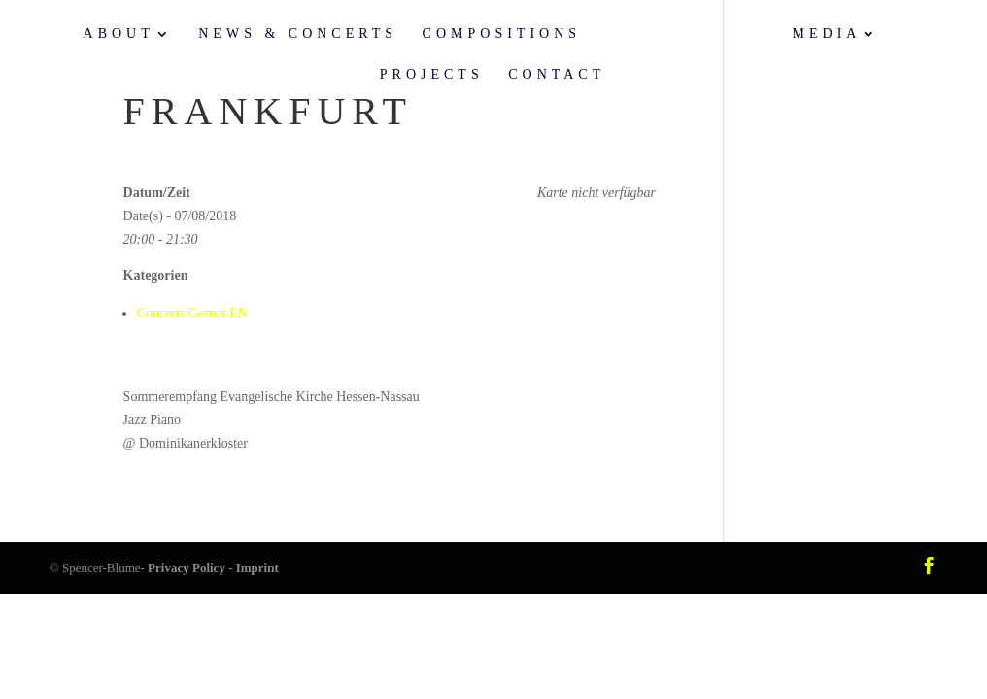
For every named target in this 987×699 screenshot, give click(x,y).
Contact (556, 75)
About (119, 34)
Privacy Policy (186, 567)
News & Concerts (297, 34)
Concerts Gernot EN (192, 313)
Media (827, 34)
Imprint (257, 567)
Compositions (502, 34)
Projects (432, 75)
